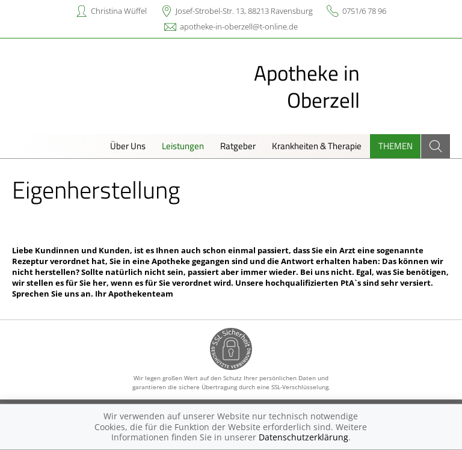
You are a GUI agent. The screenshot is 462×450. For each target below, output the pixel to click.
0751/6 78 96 (364, 10)
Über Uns (128, 146)
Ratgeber (238, 146)
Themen (395, 146)
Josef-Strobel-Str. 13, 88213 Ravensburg (244, 10)
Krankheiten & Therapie (317, 146)
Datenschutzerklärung (303, 437)
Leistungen (183, 146)
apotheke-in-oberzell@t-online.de (239, 26)
